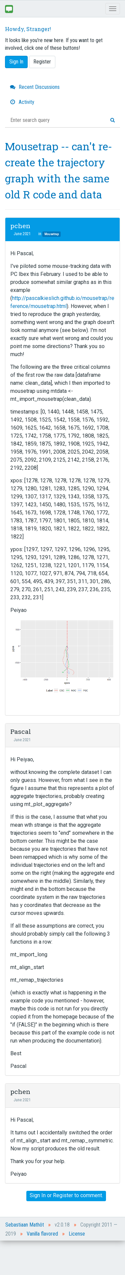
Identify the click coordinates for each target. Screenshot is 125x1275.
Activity (22, 102)
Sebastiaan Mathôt (24, 1225)
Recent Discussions (35, 87)
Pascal (20, 731)
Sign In (16, 61)
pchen (20, 225)
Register (42, 61)
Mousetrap (51, 234)
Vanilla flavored (42, 1234)
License (77, 1234)
